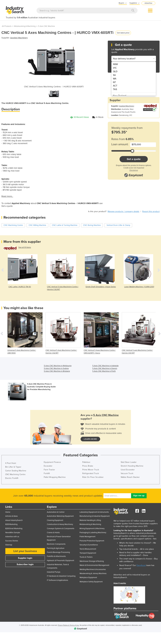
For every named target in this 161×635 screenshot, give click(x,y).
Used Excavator (128, 469)
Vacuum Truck (127, 473)
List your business (25, 551)
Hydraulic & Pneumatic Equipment (60, 560)
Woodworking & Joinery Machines (93, 573)
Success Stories (11, 541)
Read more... (7, 196)
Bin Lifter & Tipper (13, 467)
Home (7, 512)
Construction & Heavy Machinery (60, 524)
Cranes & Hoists (53, 532)
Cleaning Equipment (55, 520)
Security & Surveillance (89, 545)
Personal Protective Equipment (92, 541)
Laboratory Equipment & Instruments (94, 512)
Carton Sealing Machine (15, 470)
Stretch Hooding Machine (132, 466)
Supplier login (25, 558)
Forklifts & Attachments (56, 556)
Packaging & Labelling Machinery (93, 532)
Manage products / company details (123, 211)
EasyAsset (141, 565)
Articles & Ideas (11, 516)
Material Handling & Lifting (90, 520)
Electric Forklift (11, 478)
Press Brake (87, 466)
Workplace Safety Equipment (91, 582)
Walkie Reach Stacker (130, 477)
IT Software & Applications (57, 580)
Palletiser (86, 462)
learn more (90, 439)
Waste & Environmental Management (94, 565)
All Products (7, 26)
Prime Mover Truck (90, 469)
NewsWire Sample (12, 532)
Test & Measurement (88, 549)
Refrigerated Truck (90, 473)
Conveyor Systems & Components (60, 528)
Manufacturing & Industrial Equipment (95, 516)
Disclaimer (133, 170)
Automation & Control (55, 512)
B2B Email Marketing (13, 528)
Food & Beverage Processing (58, 552)
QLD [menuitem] (115, 71)
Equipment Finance (52, 462)
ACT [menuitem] (115, 85)
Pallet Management (87, 536)
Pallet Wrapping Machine (55, 477)
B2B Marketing (11, 524)
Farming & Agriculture (55, 548)
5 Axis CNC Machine (46, 26)
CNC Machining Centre (15, 474)
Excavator (48, 466)
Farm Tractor (49, 469)
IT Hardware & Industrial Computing (61, 576)
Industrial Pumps (53, 572)
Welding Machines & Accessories (93, 569)
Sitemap (8, 545)
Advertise (148, 3)
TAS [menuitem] (115, 89)
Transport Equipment (88, 553)
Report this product (151, 211)
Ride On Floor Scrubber (93, 477)
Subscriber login (25, 564)
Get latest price (123, 33)
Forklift (47, 473)
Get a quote (134, 159)
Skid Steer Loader (129, 462)
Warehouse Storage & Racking (92, 561)
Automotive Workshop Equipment (60, 516)
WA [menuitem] (114, 78)
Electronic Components (56, 544)
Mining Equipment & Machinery (92, 528)
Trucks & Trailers (86, 557)
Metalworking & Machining (25, 26)
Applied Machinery (19, 37)
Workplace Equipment (88, 577)
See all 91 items (24, 247)
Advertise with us (12, 536)
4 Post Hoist (10, 463)
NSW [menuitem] (115, 64)
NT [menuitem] (114, 82)
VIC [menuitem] (115, 67)
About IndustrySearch (14, 520)
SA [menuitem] (114, 75)
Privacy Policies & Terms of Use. (68, 625)
